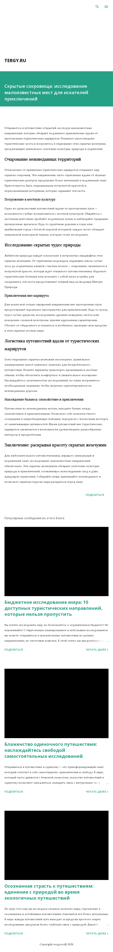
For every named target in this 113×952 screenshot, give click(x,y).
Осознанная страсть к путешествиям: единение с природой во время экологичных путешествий (49, 892)
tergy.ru (15, 60)
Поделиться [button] (95, 495)
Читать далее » (97, 649)
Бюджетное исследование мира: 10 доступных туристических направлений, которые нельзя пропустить (53, 608)
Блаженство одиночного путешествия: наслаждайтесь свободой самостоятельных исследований (50, 750)
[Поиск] (97, 6)
